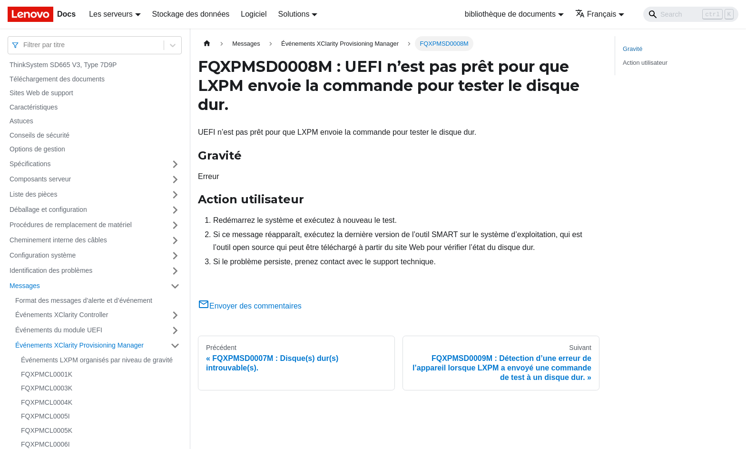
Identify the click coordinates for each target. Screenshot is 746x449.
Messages (25, 285)
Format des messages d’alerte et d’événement (83, 300)
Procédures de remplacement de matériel (71, 225)
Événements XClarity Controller (61, 315)
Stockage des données (191, 14)
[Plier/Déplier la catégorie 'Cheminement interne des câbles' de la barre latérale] (175, 240)
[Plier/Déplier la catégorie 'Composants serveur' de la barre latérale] (175, 179)
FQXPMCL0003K (46, 388)
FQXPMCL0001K (46, 374)
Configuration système (43, 255)
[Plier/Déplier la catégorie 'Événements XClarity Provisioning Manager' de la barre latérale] (175, 345)
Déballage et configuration (48, 209)
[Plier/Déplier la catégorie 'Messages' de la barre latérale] (175, 286)
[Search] (690, 14)
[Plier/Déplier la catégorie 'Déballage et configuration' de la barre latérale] (175, 210)
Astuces (21, 121)
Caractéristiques (34, 107)
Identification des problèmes (51, 270)
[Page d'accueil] (207, 43)
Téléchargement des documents (57, 79)
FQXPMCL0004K (46, 402)
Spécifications (30, 164)
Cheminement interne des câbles (58, 240)
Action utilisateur (645, 62)
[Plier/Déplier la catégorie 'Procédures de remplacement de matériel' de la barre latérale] (175, 225)
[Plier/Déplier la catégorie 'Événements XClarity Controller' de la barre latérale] (175, 315)
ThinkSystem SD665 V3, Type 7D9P (63, 65)
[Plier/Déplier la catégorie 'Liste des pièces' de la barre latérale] (175, 194)
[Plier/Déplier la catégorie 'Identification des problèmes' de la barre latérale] (175, 271)
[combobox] (24, 45)
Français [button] (595, 14)
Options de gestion (37, 149)
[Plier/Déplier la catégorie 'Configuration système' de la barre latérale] (175, 255)
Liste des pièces (33, 194)
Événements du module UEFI (58, 330)
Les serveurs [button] (111, 14)
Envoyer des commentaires (250, 306)
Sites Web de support (41, 93)
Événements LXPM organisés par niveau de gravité (97, 360)
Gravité (632, 48)
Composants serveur (40, 179)
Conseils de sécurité (39, 135)
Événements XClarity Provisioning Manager (79, 345)
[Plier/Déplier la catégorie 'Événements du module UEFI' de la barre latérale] (175, 330)
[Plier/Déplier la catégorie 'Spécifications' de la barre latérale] (175, 164)
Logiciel (253, 14)
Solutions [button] (294, 14)
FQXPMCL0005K (46, 430)
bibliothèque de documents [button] (510, 14)
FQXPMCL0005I (45, 416)
